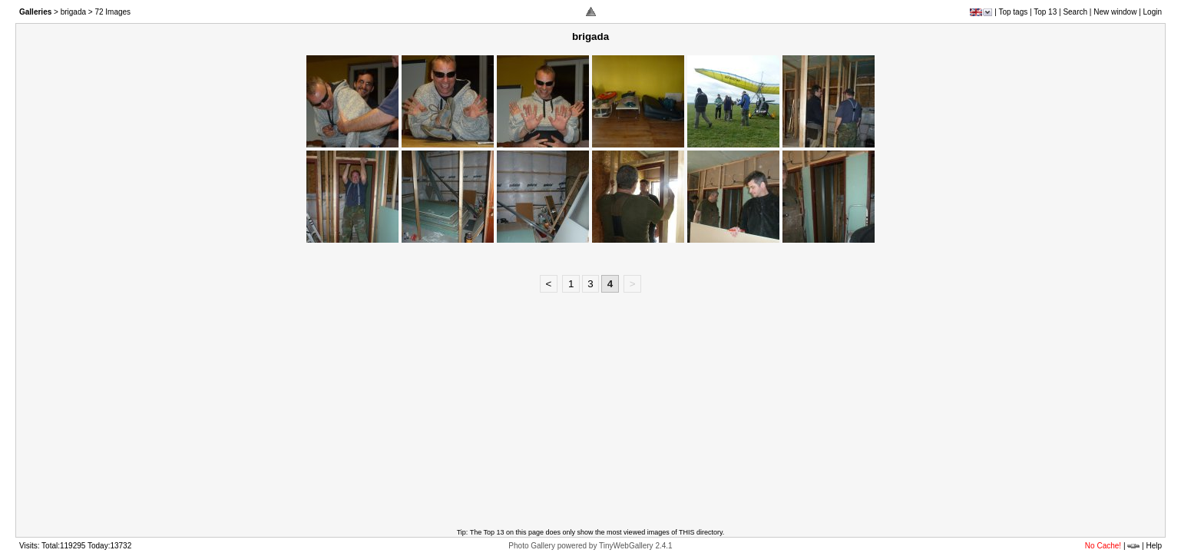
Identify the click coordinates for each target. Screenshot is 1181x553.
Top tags (1012, 12)
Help (1154, 545)
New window (1114, 12)
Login (1152, 12)
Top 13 (1045, 12)
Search (1075, 12)
